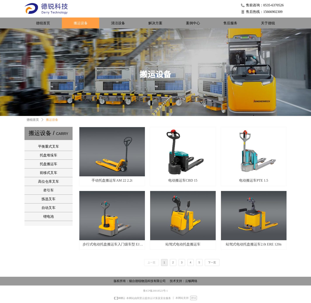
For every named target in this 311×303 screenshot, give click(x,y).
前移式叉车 (48, 173)
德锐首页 (33, 119)
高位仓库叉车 (48, 181)
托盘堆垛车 (48, 155)
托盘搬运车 (48, 164)
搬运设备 (52, 119)
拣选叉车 (49, 199)
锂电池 (48, 216)
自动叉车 (49, 208)
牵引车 (48, 190)
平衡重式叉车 (48, 146)
